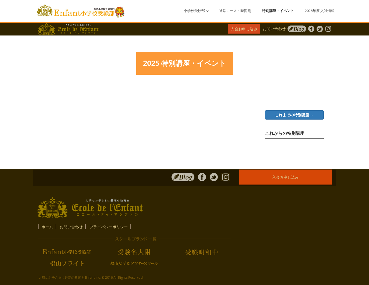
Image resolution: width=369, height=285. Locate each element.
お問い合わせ (274, 28)
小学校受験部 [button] (196, 10)
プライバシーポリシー (109, 226)
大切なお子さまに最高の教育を (61, 277)
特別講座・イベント (278, 10)
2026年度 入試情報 (320, 10)
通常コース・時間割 (235, 10)
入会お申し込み (244, 28)
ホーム (47, 226)
